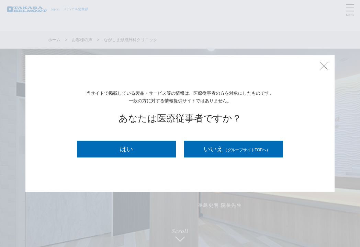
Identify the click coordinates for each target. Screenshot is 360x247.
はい (126, 148)
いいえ (237, 148)
